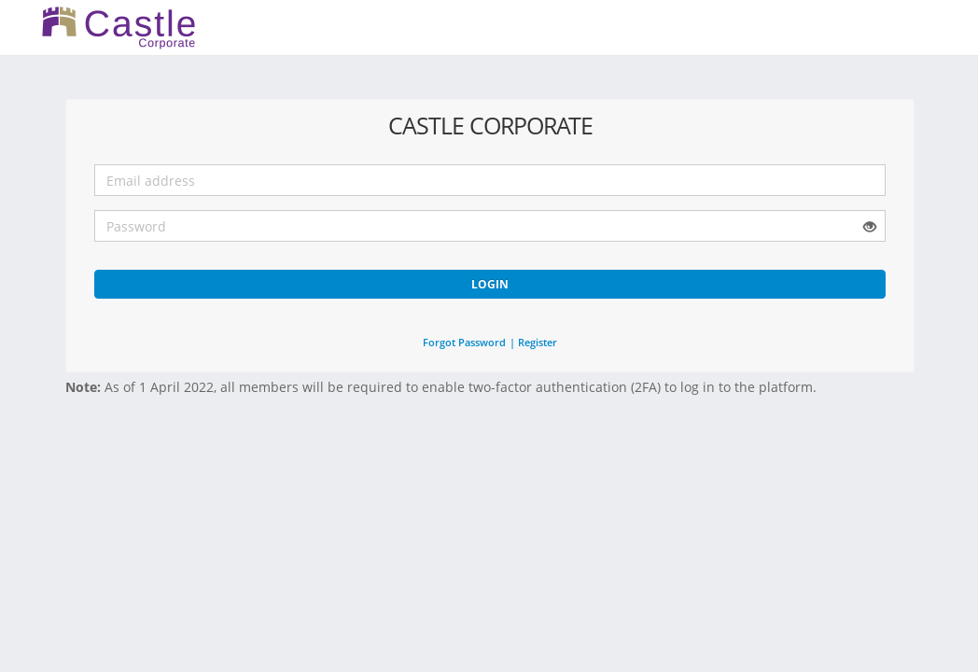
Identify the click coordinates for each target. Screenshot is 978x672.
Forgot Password (464, 342)
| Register (533, 342)
